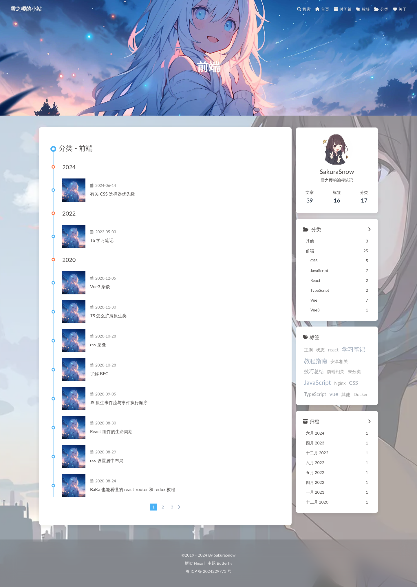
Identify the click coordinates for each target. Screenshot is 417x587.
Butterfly (224, 563)
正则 (306, 349)
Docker (321, 394)
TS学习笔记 (102, 240)
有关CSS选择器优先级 (112, 194)
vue (359, 384)
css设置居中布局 (107, 461)
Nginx (308, 384)
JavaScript (352, 372)
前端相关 (311, 373)
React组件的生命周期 (111, 432)
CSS (321, 385)
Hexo (199, 563)
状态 (318, 349)
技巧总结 (359, 361)
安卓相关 (337, 361)
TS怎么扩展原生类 (108, 316)
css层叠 (98, 345)
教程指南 (313, 360)
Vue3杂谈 (100, 287)
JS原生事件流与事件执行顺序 (119, 403)
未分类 (329, 373)
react (331, 350)
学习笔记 (351, 349)
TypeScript (340, 385)
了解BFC (99, 374)
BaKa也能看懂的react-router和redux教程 (130, 490)
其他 (306, 394)
